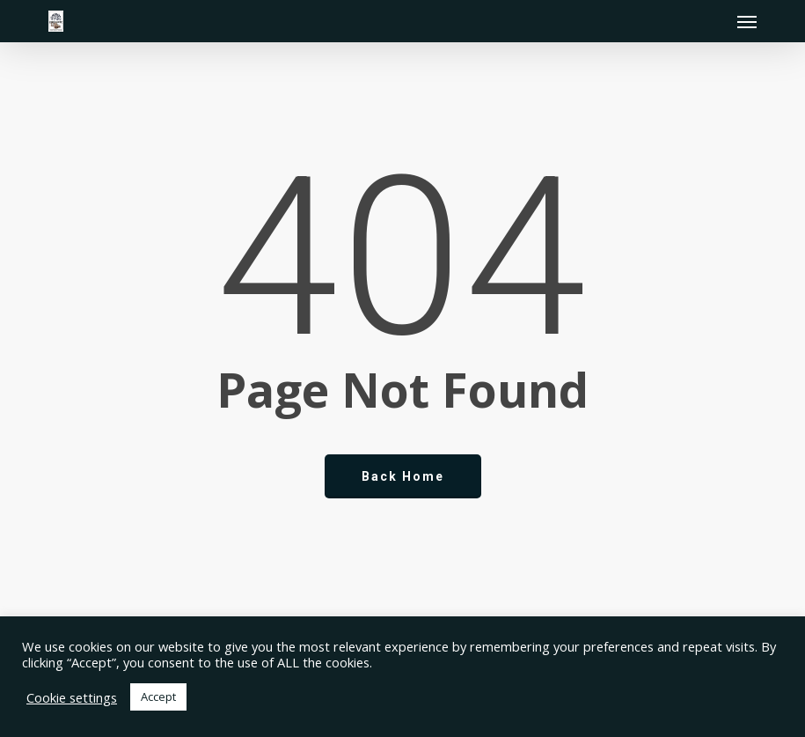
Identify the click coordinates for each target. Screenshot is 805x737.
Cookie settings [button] (71, 697)
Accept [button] (158, 696)
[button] (747, 21)
